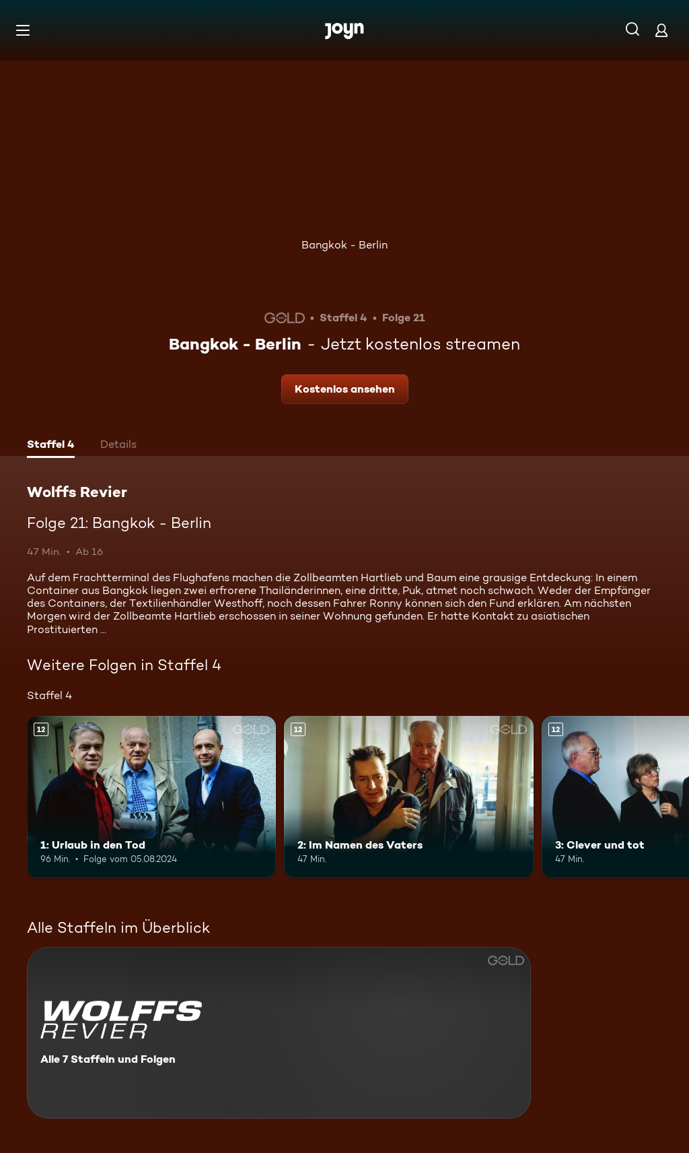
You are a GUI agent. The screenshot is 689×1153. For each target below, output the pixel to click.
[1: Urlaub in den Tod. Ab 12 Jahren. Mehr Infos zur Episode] (151, 797)
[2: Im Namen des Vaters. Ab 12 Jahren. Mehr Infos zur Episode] (408, 797)
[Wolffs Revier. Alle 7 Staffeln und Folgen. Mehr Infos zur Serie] (279, 1033)
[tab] (50, 446)
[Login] (661, 30)
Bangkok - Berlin (344, 244)
